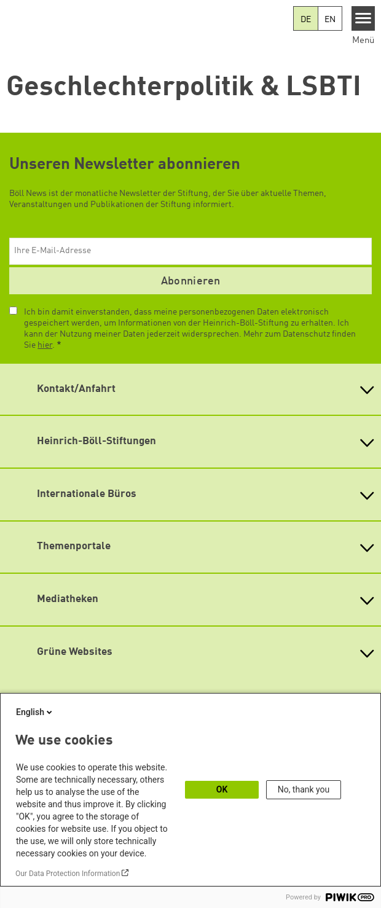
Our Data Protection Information (67, 873)
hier (44, 345)
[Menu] (363, 18)
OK (222, 789)
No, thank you (304, 789)
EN (330, 19)
